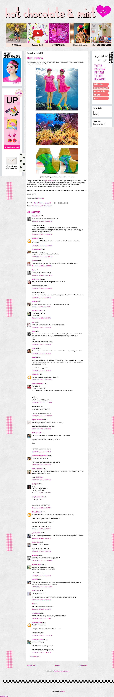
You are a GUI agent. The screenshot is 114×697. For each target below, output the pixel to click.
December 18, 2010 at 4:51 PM (41, 652)
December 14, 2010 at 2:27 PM (41, 575)
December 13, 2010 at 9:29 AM (41, 353)
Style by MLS (36, 433)
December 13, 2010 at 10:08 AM (42, 402)
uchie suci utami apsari (40, 455)
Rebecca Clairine (37, 383)
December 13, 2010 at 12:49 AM (42, 288)
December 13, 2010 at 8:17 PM (41, 508)
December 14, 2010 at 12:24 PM (42, 560)
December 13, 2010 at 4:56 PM (41, 480)
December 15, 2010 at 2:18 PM (41, 600)
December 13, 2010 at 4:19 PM (41, 465)
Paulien (34, 301)
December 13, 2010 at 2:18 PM (41, 429)
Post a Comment (35, 656)
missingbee (39, 477)
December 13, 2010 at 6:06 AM (41, 318)
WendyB (35, 555)
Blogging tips (4, 696)
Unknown (35, 238)
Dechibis (35, 579)
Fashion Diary (36, 206)
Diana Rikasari (37, 512)
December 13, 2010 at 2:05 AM (41, 297)
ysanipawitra (36, 533)
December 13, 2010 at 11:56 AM (42, 415)
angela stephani (37, 497)
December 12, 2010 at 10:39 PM (42, 221)
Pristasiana (36, 613)
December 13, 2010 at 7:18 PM (41, 493)
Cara (33, 270)
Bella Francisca (37, 468)
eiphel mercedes (37, 419)
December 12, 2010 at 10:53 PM (42, 256)
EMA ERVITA (36, 279)
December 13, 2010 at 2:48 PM (41, 451)
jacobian (35, 260)
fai (33, 604)
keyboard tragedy (49, 181)
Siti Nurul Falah (37, 311)
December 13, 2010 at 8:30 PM (41, 529)
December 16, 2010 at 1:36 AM (41, 618)
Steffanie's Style (37, 639)
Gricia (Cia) (36, 542)
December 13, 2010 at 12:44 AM (42, 275)
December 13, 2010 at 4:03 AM (41, 307)
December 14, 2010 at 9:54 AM (41, 551)
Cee (33, 331)
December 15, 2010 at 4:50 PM (41, 609)
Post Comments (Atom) (61, 671)
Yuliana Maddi (36, 249)
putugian (35, 484)
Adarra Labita (36, 564)
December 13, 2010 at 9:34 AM (41, 370)
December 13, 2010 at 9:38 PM (41, 538)
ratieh (34, 348)
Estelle (34, 357)
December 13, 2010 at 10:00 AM (42, 380)
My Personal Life (46, 206)
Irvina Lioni (36, 216)
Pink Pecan (36, 591)
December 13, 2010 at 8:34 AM (41, 344)
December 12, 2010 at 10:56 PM (42, 266)
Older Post (83, 665)
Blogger (62, 691)
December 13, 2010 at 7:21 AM (41, 327)
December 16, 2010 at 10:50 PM (42, 635)
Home (57, 665)
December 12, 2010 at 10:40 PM (42, 234)
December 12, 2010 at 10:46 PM (42, 245)
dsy (33, 322)
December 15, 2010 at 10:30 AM (42, 586)
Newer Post (31, 665)
